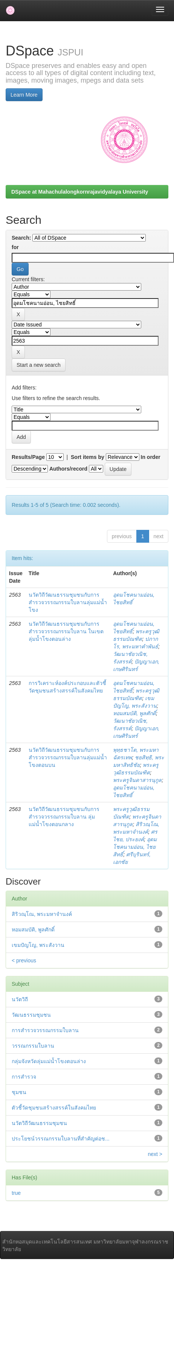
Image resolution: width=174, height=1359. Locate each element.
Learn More (24, 95)
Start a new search (39, 365)
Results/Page (28, 457)
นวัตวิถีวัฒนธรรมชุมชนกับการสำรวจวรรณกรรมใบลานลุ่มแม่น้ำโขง (68, 602)
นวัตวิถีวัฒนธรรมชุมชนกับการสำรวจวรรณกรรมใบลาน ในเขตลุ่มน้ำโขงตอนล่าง (66, 631)
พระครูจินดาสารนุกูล (137, 780)
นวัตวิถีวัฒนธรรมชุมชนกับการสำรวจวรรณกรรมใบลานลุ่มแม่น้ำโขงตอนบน (68, 757)
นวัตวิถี (20, 999)
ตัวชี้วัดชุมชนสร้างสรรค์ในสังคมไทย (54, 1108)
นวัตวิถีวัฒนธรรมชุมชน (39, 1123)
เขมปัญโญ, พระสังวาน (38, 945)
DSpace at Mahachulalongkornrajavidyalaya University (79, 192)
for (15, 247)
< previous (24, 960)
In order (150, 457)
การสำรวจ (24, 1077)
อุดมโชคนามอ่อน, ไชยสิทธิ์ (135, 846)
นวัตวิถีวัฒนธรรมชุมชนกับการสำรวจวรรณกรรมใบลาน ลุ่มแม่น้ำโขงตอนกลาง (64, 816)
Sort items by (87, 457)
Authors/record (68, 469)
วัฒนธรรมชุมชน (31, 1015)
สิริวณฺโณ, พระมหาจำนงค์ (42, 914)
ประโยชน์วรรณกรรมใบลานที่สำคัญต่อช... (61, 1139)
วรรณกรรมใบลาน (33, 1046)
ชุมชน (19, 1092)
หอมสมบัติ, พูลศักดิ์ (134, 713)
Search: (21, 238)
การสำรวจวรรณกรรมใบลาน (45, 1030)
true (16, 1193)
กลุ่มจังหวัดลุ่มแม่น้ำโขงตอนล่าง (49, 1061)
